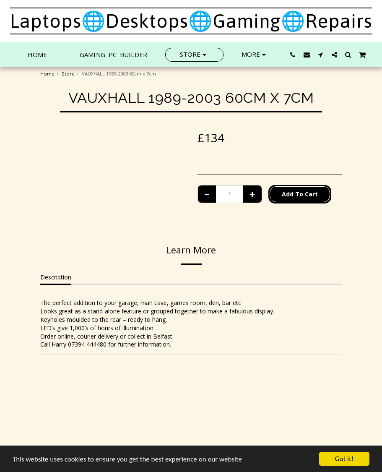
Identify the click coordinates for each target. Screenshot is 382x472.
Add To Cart (300, 194)
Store (68, 73)
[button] (292, 54)
